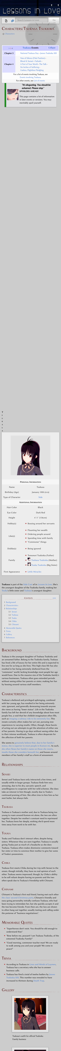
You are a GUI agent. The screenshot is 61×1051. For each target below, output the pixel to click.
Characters (9, 33)
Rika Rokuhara (35, 990)
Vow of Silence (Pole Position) (32, 58)
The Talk (42, 64)
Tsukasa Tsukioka (44, 986)
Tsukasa (27, 47)
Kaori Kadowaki (22, 969)
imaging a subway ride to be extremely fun (29, 399)
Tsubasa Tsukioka (39, 241)
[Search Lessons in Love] (31, 20)
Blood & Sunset (26, 61)
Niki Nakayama (43, 977)
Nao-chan (50, 990)
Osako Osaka (43, 982)
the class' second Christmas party (17, 578)
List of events (39, 81)
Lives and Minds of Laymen (43, 645)
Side (40, 178)
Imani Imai (18, 990)
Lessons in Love (32, 11)
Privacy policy (7, 1026)
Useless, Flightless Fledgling (32, 70)
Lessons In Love (45, 265)
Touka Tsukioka (38, 245)
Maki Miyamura (42, 973)
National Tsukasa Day (29, 53)
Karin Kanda (24, 973)
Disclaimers (13, 1028)
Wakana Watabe (26, 982)
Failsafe (38, 61)
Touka (4, 271)
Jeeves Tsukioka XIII (48, 53)
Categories (10, 1010)
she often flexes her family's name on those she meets (27, 429)
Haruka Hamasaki (43, 965)
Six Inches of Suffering (29, 67)
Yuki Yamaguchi (24, 977)
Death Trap (38, 661)
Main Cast (22, 951)
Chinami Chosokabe (43, 969)
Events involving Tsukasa (30, 77)
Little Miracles (34, 252)
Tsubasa (28, 271)
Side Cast (27, 265)
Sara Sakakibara (23, 965)
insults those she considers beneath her (20, 432)
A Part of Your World (29, 64)
